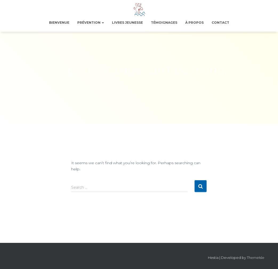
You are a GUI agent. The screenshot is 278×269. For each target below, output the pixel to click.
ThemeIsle (255, 257)
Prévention (90, 23)
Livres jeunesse (127, 23)
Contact (220, 23)
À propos (194, 23)
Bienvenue (59, 23)
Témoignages (164, 23)
